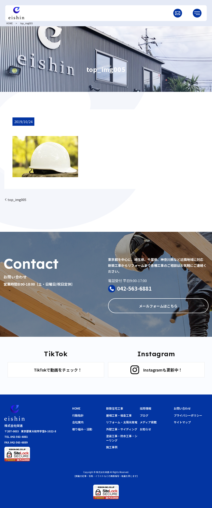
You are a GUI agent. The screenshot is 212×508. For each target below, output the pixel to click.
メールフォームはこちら (158, 306)
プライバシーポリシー (188, 415)
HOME (9, 23)
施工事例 (111, 447)
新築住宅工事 (114, 408)
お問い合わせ (182, 408)
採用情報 (145, 408)
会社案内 (78, 422)
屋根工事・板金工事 (119, 415)
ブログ (144, 415)
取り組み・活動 (82, 429)
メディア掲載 (148, 422)
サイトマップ (182, 422)
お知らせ (145, 429)
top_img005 (17, 199)
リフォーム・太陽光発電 (121, 422)
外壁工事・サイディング (121, 429)
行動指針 (78, 415)
